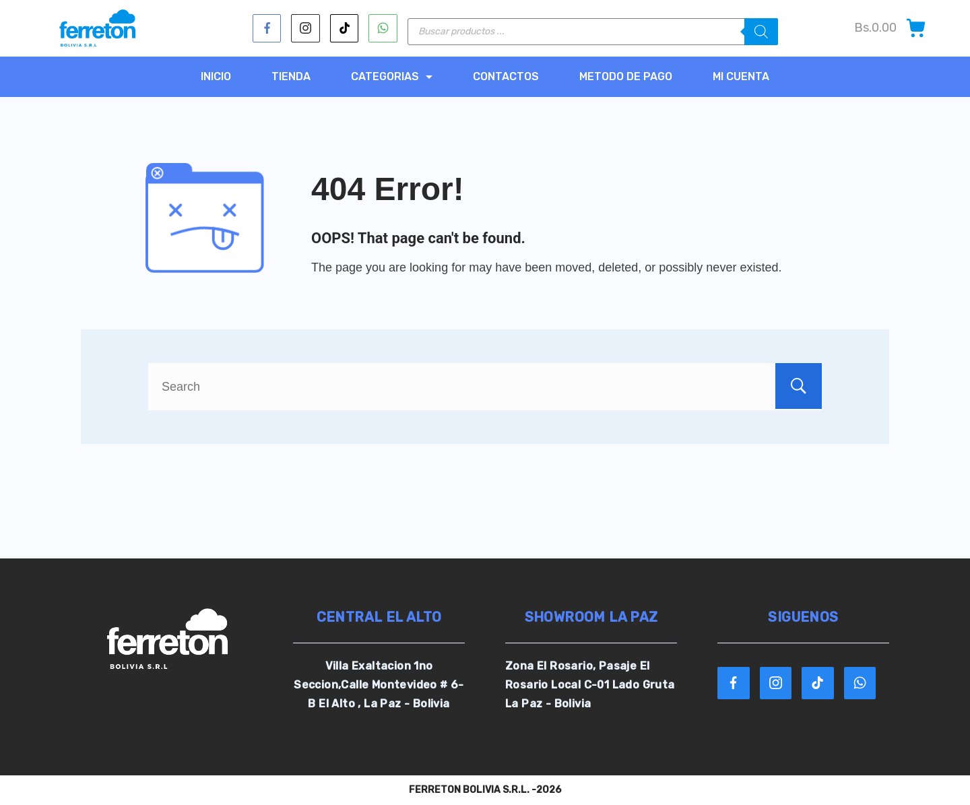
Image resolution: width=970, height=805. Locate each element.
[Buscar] (761, 31)
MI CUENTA (741, 76)
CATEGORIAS (391, 76)
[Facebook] (267, 28)
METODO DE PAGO (625, 76)
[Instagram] (305, 28)
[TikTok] (344, 28)
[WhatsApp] (382, 28)
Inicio (216, 76)
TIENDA (291, 76)
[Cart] (890, 28)
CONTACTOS (506, 76)
